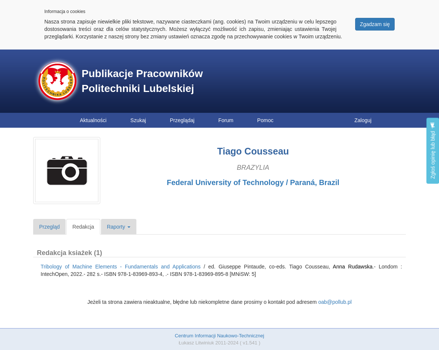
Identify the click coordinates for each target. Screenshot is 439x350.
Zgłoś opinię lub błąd (433, 150)
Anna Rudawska (352, 267)
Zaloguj (363, 120)
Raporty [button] (118, 227)
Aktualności (93, 120)
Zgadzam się (375, 24)
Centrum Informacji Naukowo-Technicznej (219, 335)
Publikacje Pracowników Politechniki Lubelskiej (142, 81)
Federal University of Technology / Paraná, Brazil (253, 182)
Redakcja (83, 227)
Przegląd (49, 227)
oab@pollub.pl (335, 302)
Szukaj (138, 120)
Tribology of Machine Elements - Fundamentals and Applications (120, 267)
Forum (225, 120)
